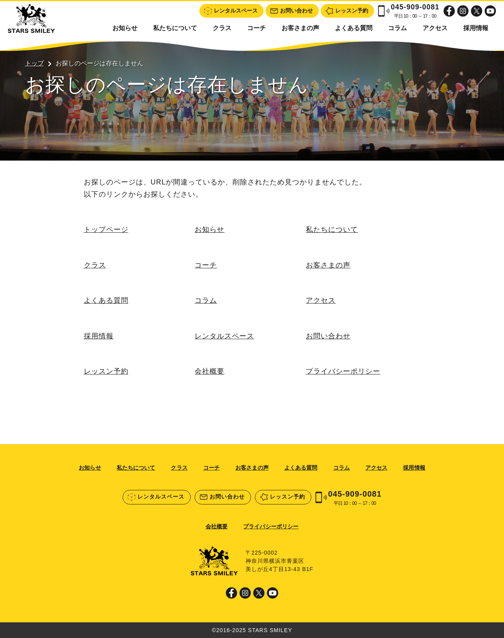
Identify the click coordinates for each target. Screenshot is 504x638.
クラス (222, 28)
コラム (397, 28)
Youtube (490, 11)
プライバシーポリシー (343, 372)
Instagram (463, 11)
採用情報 (475, 28)
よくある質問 (353, 28)
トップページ (106, 229)
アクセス (435, 28)
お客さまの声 (300, 28)
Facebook (449, 11)
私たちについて (175, 28)
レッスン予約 (106, 372)
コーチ (256, 28)
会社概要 (209, 372)
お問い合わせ (328, 336)
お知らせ (124, 28)
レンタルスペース (224, 336)
